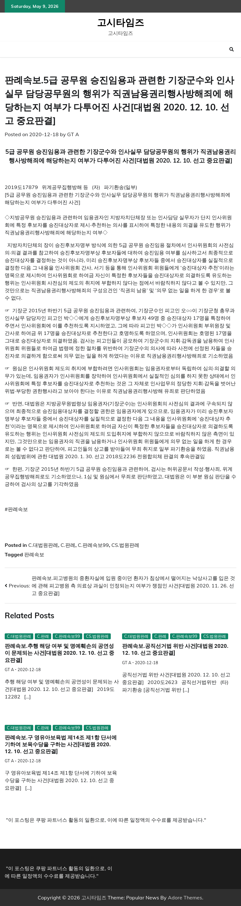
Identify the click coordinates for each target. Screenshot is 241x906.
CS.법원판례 (125, 545)
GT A (73, 134)
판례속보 (34, 554)
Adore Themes (185, 897)
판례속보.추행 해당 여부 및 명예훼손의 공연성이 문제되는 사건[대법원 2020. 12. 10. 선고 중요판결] (59, 653)
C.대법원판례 (43, 545)
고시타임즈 (120, 22)
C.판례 (68, 545)
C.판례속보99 (93, 545)
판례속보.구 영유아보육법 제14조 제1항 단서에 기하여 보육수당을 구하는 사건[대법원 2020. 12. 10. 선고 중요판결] (61, 744)
